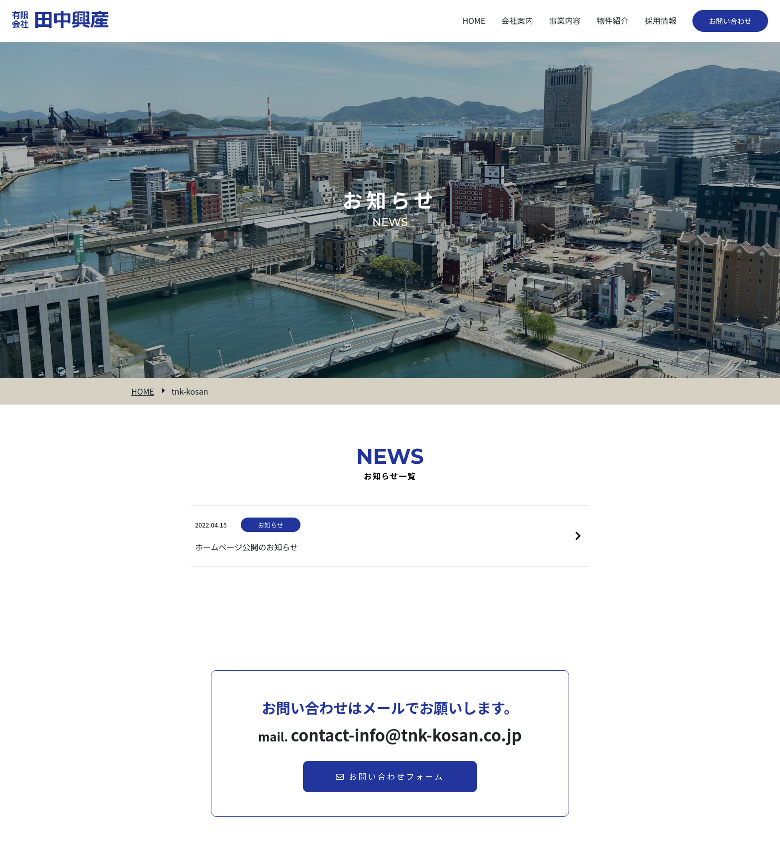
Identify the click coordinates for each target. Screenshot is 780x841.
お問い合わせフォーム (390, 776)
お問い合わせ (730, 20)
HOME (142, 391)
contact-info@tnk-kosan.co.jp (406, 734)
